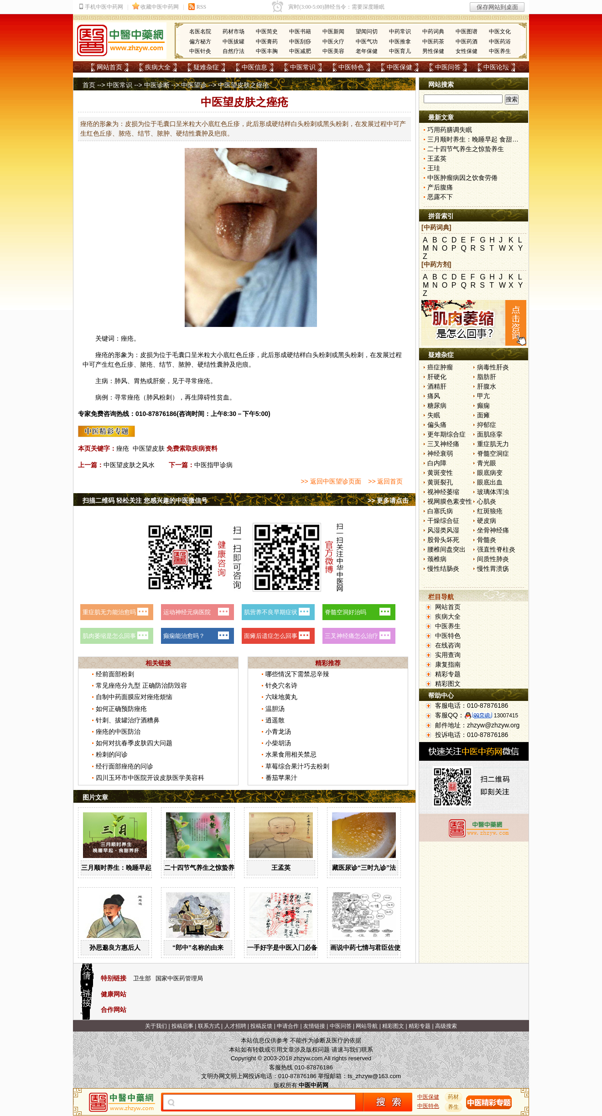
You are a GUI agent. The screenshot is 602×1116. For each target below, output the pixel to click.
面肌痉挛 (490, 434)
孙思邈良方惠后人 (114, 947)
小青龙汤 (278, 731)
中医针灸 (200, 51)
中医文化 (500, 31)
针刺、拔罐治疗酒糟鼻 (128, 720)
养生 (453, 1107)
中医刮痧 (300, 41)
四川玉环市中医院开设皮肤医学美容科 (150, 777)
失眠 (433, 415)
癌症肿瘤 (440, 367)
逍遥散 (275, 720)
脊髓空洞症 (493, 453)
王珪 (433, 168)
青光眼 (486, 463)
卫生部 (142, 978)
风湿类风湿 (443, 530)
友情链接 (314, 1026)
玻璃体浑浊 (493, 491)
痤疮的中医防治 (118, 731)
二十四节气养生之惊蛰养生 (202, 867)
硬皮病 (486, 520)
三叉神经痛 (443, 443)
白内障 (436, 463)
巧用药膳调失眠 (449, 129)
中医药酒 (466, 41)
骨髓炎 (486, 539)
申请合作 (288, 1026)
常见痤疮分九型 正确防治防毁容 (141, 685)
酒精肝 (436, 386)
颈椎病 (436, 559)
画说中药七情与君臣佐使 (365, 947)
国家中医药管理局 (179, 978)
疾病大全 (158, 67)
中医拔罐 (233, 41)
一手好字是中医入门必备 (282, 947)
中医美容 (333, 51)
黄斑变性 (440, 472)
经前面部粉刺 (115, 674)
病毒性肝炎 (493, 367)
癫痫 (483, 405)
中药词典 (433, 31)
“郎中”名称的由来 (197, 947)
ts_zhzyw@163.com (374, 1076)
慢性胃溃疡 (493, 568)
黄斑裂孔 (440, 482)
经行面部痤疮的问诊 (124, 766)
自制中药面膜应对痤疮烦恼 (134, 696)
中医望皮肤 (149, 448)
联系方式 (209, 1026)
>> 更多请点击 (388, 500)
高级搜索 (446, 1026)
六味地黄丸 (281, 696)
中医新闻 (333, 31)
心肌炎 (486, 501)
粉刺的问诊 (112, 754)
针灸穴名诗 (281, 685)
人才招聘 (235, 1026)
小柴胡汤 (278, 743)
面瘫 (483, 415)
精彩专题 (448, 674)
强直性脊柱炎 (496, 549)
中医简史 (267, 31)
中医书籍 (300, 31)
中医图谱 (466, 31)
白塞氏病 (440, 511)
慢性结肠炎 (443, 568)
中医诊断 (157, 85)
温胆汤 (275, 708)
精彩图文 (448, 683)
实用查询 (448, 654)
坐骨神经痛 (493, 530)
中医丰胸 (267, 51)
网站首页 (109, 67)
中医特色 (351, 67)
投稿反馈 (261, 1026)
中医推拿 (400, 41)
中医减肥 (300, 51)
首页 (89, 85)
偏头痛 (436, 424)
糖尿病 (436, 405)
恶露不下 (440, 196)
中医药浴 (500, 41)
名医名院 (200, 31)
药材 (453, 1097)
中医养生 (500, 51)
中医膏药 (267, 41)
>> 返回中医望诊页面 (331, 481)
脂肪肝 (486, 376)
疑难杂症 (206, 67)
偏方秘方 (200, 41)
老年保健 (367, 51)
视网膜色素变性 (449, 501)
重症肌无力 (493, 443)
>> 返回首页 (385, 481)
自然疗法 (233, 51)
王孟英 (281, 867)
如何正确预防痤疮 (121, 708)
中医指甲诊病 (213, 465)
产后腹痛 (440, 187)
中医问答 (448, 67)
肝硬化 (436, 376)
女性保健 (466, 51)
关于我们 (156, 1026)
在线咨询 (448, 645)
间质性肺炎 (493, 559)
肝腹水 (486, 386)
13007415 (506, 715)
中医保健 (399, 67)
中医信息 (254, 67)
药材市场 (233, 31)
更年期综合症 (446, 434)
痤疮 (122, 448)
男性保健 (433, 51)
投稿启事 (182, 1026)
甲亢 (483, 396)
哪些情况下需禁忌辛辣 (297, 674)
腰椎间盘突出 (446, 549)
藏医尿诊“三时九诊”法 (364, 867)
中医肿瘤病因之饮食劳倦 (462, 177)
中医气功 (367, 41)
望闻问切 (367, 31)
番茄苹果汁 (281, 777)
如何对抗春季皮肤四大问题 (134, 743)
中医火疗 (333, 41)
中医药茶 (433, 41)
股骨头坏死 (443, 539)
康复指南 (448, 664)
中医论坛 (496, 67)
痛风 (433, 396)
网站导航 (367, 1026)
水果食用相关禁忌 (291, 754)
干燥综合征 (443, 520)
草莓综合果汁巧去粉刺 (297, 766)
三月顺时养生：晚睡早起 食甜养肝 (130, 867)
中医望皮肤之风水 (129, 465)
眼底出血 (490, 482)
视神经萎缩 (443, 491)
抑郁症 (486, 424)
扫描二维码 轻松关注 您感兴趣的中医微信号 (145, 500)
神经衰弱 (440, 453)
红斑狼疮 (490, 511)
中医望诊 (194, 85)
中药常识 (400, 31)
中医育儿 (400, 51)
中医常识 (303, 67)
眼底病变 (490, 472)
